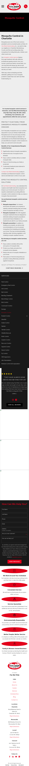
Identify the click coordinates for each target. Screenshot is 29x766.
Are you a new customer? (8, 533)
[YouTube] (16, 756)
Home (14, 682)
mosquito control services (11, 57)
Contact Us (14, 700)
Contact (3, 171)
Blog (14, 697)
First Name (4, 509)
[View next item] (16, 400)
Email (3, 524)
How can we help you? (8, 538)
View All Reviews (14, 404)
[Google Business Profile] (19, 756)
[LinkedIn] (13, 756)
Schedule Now (14, 694)
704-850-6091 (14, 675)
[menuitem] (14, 282)
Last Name (4, 514)
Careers (14, 688)
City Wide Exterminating (8, 46)
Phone (3, 519)
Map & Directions (14, 716)
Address (4, 528)
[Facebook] (10, 756)
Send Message (14, 561)
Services (14, 691)
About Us (14, 685)
